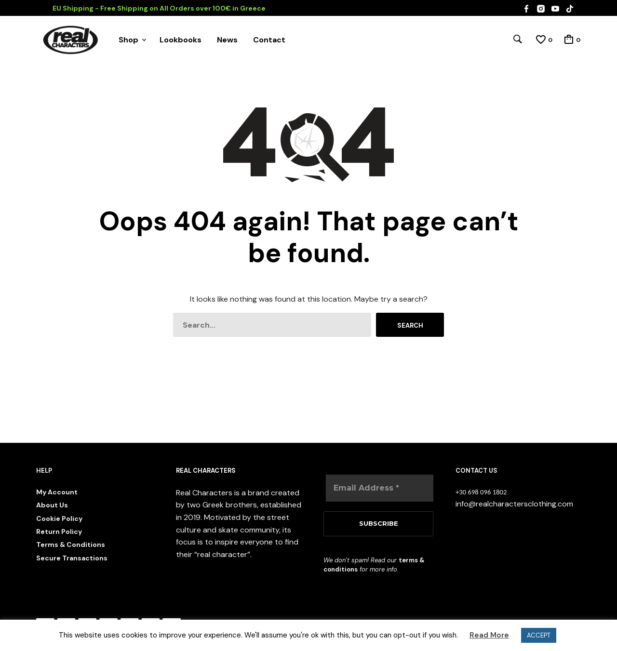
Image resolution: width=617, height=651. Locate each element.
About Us (52, 505)
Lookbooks (180, 40)
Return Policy (59, 531)
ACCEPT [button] (538, 635)
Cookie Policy (59, 518)
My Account (57, 492)
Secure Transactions (71, 558)
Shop (128, 40)
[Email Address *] (379, 488)
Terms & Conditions (70, 544)
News (227, 40)
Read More (489, 635)
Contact (269, 40)
